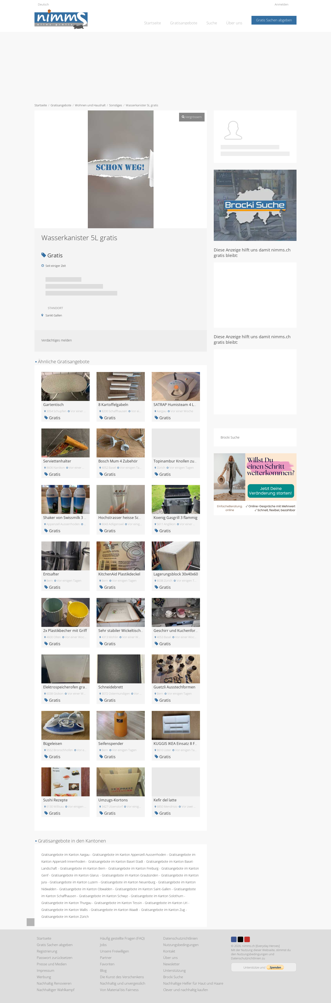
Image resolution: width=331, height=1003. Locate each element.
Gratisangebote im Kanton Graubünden (130, 875)
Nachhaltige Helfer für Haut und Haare (193, 983)
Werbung (44, 977)
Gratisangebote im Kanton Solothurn (157, 896)
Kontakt (169, 951)
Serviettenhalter (57, 461)
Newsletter (171, 964)
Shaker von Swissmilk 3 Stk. (66, 517)
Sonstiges (115, 105)
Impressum (45, 970)
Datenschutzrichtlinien (180, 938)
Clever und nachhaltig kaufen (185, 989)
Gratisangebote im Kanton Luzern (74, 882)
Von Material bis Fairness (119, 989)
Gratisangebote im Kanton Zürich (65, 916)
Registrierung (47, 951)
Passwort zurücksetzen (54, 957)
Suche (214, 19)
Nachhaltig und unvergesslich (122, 983)
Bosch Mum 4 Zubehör (118, 461)
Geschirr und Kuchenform (176, 630)
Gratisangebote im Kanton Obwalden (85, 889)
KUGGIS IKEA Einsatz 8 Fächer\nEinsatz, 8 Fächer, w (198, 743)
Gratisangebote (188, 19)
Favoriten (107, 964)
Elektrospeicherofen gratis (66, 687)
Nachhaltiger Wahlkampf (55, 989)
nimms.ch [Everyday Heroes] (261, 946)
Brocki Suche (230, 437)
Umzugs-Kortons (113, 800)
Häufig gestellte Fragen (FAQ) (122, 938)
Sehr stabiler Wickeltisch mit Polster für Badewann (142, 630)
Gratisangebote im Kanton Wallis (64, 909)
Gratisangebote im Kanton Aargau (65, 854)
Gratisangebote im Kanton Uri (166, 903)
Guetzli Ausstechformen (174, 687)
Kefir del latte (165, 800)
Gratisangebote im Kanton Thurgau (66, 903)
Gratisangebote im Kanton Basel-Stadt (115, 861)
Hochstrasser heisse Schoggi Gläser (129, 517)
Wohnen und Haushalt (90, 105)
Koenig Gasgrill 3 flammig (175, 517)
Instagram (254, 939)
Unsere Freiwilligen (114, 951)
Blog (103, 970)
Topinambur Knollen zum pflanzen (184, 461)
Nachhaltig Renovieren (54, 983)
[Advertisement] (165, 66)
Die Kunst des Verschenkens (122, 977)
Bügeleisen (52, 743)
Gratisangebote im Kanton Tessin (118, 903)
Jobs (103, 944)
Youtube (247, 939)
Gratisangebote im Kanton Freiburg (133, 868)
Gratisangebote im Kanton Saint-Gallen (143, 889)
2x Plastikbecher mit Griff (65, 630)
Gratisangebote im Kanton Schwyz (103, 896)
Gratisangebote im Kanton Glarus (75, 875)
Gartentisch (53, 404)
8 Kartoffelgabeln (113, 404)
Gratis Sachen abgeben (274, 20)
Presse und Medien (52, 964)
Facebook (234, 939)
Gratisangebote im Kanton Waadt (114, 909)
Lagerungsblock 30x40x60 (176, 574)
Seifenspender (110, 743)
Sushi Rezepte (55, 800)
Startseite (159, 19)
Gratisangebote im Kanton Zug (163, 909)
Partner (106, 957)
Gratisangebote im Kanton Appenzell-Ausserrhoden (129, 854)
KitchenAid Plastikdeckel (119, 574)
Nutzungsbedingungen (181, 944)
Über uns (235, 19)
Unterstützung (174, 970)
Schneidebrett (110, 687)
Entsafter (51, 574)
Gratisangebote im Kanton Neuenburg (128, 882)
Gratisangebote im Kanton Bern (82, 868)
